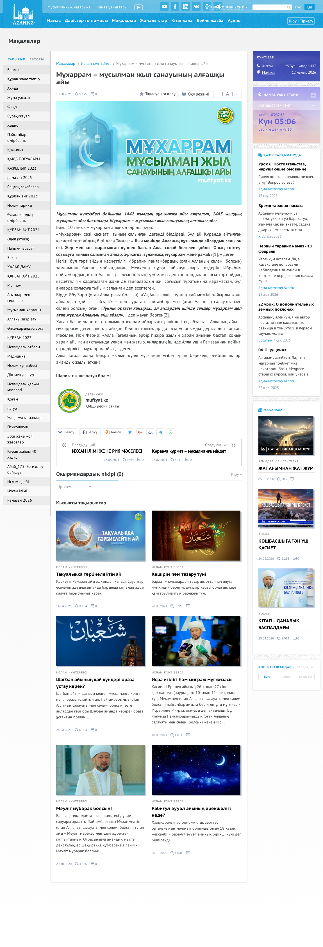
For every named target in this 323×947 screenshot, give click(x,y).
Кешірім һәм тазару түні (179, 574)
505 (281, 479)
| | (227, 94)
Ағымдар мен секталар (278, 461)
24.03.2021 (64, 730)
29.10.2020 (64, 864)
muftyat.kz (96, 400)
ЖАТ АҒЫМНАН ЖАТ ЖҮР (285, 468)
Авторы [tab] (36, 59)
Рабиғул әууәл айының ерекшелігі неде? (191, 812)
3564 (128, 459)
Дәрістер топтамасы (86, 20)
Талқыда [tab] (304, 667)
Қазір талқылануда (279, 155)
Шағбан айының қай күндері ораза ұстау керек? (95, 683)
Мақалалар (124, 20)
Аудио (234, 20)
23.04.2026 (266, 638)
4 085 (81, 864)
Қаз (309, 7)
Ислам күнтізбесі (96, 63)
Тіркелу (306, 21)
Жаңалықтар (153, 20)
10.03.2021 (159, 735)
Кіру (293, 21)
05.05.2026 (266, 479)
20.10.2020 (159, 853)
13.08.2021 (64, 94)
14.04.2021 (64, 606)
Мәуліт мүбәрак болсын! (84, 808)
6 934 (81, 730)
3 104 (81, 606)
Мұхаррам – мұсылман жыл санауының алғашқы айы (162, 63)
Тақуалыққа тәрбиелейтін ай (88, 574)
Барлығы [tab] (305, 677)
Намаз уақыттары (112, 7)
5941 (176, 459)
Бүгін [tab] (267, 677)
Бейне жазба (210, 20)
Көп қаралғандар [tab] (275, 667)
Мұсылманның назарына (68, 7)
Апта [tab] (286, 677)
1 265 (283, 558)
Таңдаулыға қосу (157, 94)
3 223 (176, 606)
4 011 (176, 735)
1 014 (283, 638)
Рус (298, 7)
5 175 (81, 94)
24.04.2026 (266, 558)
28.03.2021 (159, 606)
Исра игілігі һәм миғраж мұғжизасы (192, 679)
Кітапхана (182, 20)
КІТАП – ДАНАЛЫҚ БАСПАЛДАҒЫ (278, 624)
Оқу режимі (195, 94)
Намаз (54, 20)
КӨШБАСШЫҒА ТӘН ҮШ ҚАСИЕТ (283, 544)
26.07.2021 (159, 459)
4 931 (176, 853)
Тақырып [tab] (17, 59)
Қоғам (263, 534)
